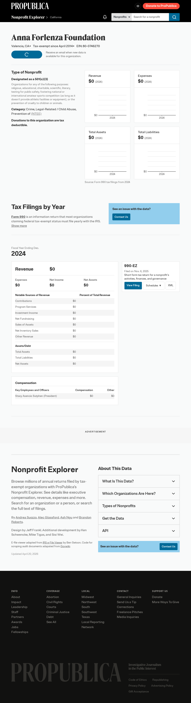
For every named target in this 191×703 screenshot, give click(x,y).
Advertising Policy (162, 685)
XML (170, 285)
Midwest (88, 597)
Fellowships (19, 632)
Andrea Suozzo (26, 517)
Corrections (125, 607)
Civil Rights (54, 602)
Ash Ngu (66, 517)
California (55, 17)
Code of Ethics (138, 679)
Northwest (89, 602)
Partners (17, 617)
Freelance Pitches (130, 612)
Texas (86, 617)
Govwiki (65, 546)
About (15, 597)
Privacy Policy (137, 685)
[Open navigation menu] (138, 6)
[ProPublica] (30, 6)
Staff (14, 612)
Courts (51, 607)
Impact (16, 602)
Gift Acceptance (139, 691)
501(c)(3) (41, 79)
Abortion (52, 597)
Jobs (14, 627)
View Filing (133, 285)
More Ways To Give (165, 602)
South (86, 607)
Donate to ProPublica (161, 6)
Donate (157, 597)
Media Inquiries (128, 617)
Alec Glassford (48, 517)
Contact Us (121, 217)
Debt (50, 617)
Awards (16, 622)
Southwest (89, 612)
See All (51, 622)
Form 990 (18, 217)
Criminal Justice (57, 612)
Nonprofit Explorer (28, 17)
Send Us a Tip (126, 602)
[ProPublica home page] (66, 672)
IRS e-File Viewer (52, 542)
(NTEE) (36, 114)
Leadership (19, 607)
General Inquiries (129, 597)
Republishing (160, 679)
